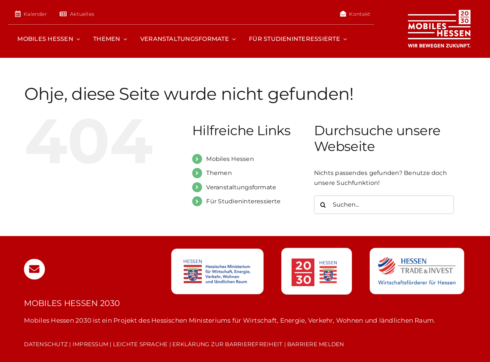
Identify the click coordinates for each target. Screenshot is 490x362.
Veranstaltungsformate (241, 187)
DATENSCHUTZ (46, 344)
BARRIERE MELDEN (315, 344)
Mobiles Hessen (230, 158)
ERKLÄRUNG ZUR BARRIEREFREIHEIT (227, 344)
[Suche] (323, 205)
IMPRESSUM (90, 344)
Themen (219, 172)
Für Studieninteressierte (243, 201)
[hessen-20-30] (314, 257)
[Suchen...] (384, 205)
